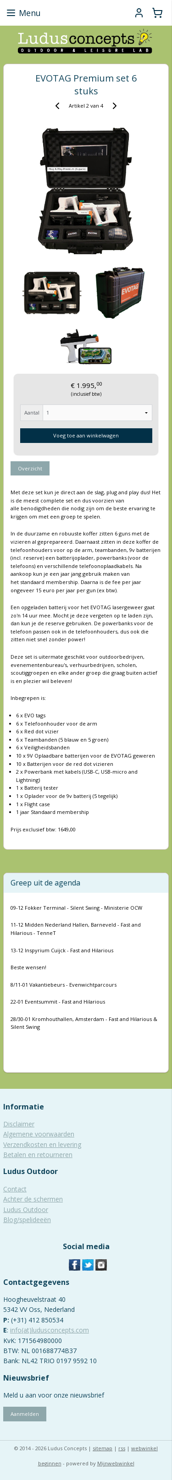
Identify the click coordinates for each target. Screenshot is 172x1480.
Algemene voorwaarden (38, 1134)
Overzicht (30, 468)
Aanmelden (25, 1413)
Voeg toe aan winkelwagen (86, 435)
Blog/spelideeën (27, 1219)
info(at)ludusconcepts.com (49, 1330)
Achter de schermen (33, 1199)
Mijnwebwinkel (115, 1463)
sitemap (102, 1448)
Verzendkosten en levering (42, 1144)
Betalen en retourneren (37, 1154)
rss (121, 1448)
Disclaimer (18, 1124)
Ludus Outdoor (25, 1209)
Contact (15, 1189)
